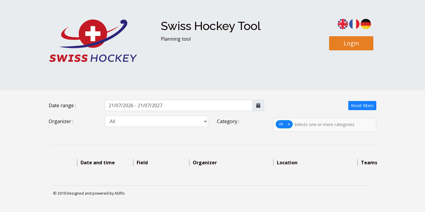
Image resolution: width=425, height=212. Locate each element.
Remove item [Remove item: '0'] (288, 124)
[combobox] (324, 125)
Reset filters (362, 105)
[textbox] (329, 124)
